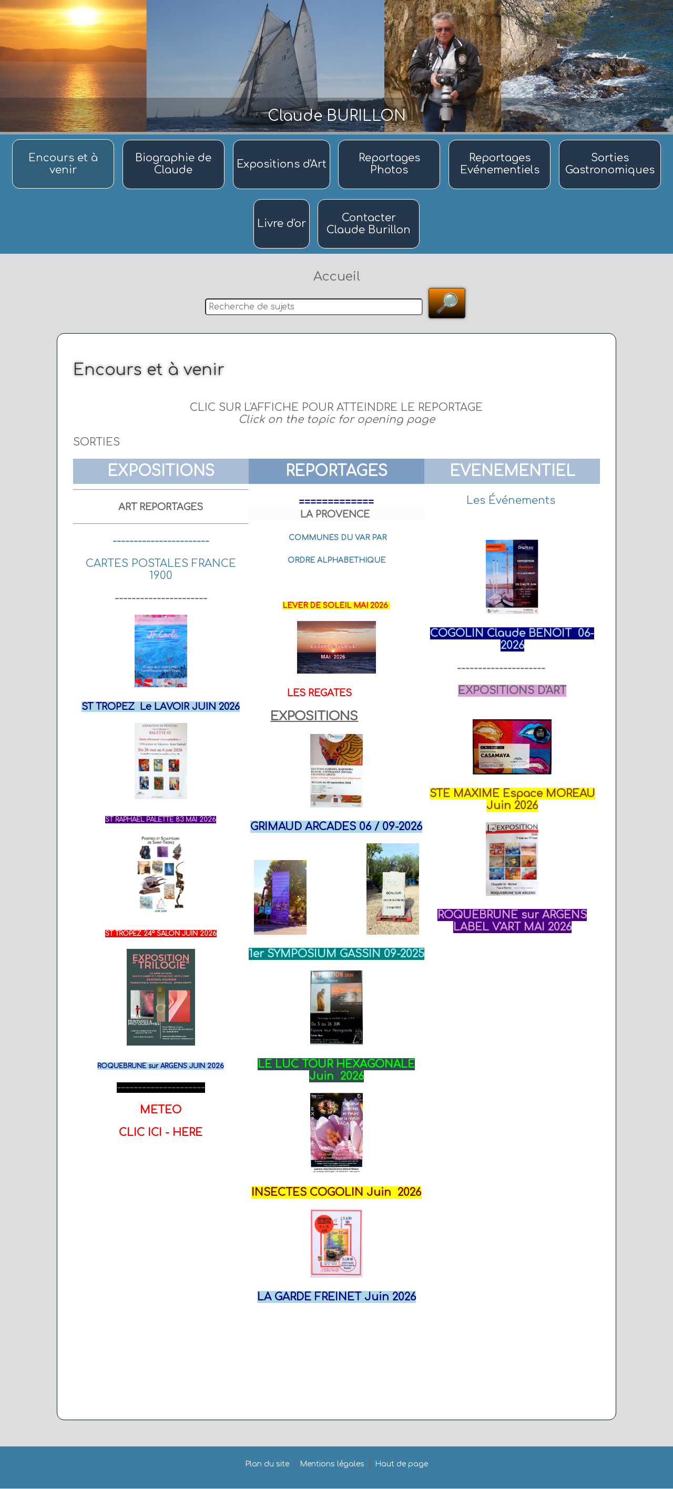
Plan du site (267, 1465)
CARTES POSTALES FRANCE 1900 (161, 570)
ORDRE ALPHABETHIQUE (336, 561)
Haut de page (401, 1465)
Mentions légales (332, 1465)
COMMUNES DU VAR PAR (337, 538)
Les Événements (510, 501)
